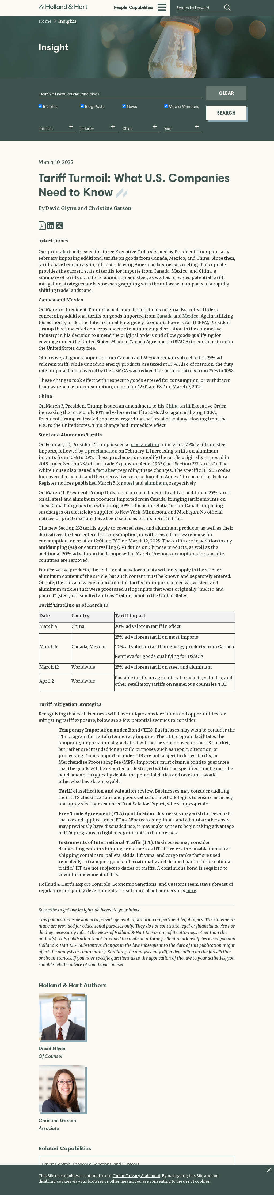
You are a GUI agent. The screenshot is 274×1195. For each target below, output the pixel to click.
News (132, 106)
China (172, 406)
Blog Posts (94, 106)
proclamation (144, 444)
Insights (65, 21)
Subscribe (48, 910)
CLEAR (226, 93)
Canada (164, 316)
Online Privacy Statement (136, 1175)
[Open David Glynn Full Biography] (62, 1038)
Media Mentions (184, 106)
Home (45, 21)
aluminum (155, 483)
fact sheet (106, 470)
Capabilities (141, 7)
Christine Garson (109, 208)
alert (65, 251)
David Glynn (61, 208)
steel (129, 483)
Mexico (190, 316)
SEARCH (226, 113)
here (191, 890)
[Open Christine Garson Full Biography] (62, 1110)
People (120, 7)
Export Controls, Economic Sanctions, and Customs (90, 1164)
